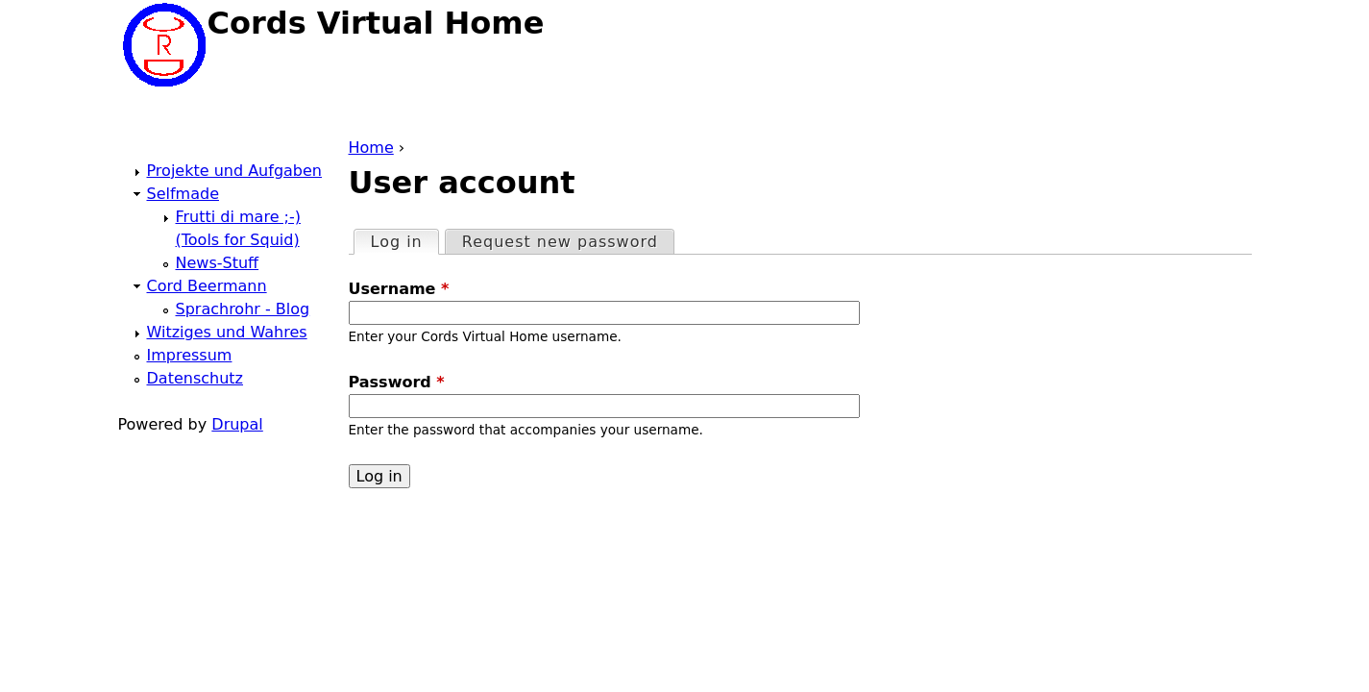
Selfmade (183, 194)
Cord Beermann (207, 286)
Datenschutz (195, 378)
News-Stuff (217, 263)
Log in (404, 241)
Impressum (189, 355)
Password (397, 382)
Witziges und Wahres (227, 332)
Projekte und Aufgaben (234, 170)
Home (371, 147)
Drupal (236, 424)
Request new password (560, 242)
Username (399, 289)
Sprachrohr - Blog (243, 309)
